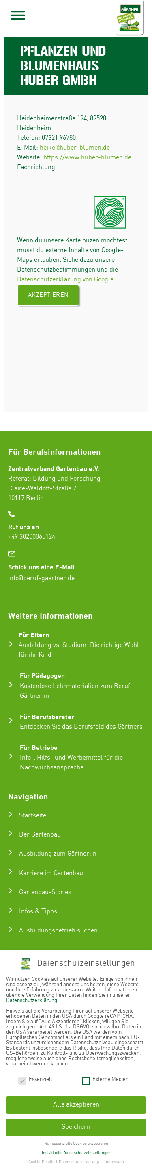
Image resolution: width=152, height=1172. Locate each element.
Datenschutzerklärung (31, 1000)
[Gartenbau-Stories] (10, 890)
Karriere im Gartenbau (51, 873)
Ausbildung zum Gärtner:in (57, 853)
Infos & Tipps (38, 911)
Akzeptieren (48, 295)
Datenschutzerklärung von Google (65, 279)
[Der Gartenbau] (10, 833)
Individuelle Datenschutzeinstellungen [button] (76, 1152)
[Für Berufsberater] (10, 720)
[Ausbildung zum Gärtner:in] (10, 852)
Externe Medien (105, 1079)
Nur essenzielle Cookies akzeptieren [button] (76, 1143)
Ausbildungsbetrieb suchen (58, 930)
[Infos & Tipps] (10, 910)
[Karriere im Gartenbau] (10, 871)
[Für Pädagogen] (10, 684)
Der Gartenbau (40, 834)
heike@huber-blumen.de (75, 147)
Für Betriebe (39, 747)
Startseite (32, 815)
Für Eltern (34, 634)
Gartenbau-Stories (45, 892)
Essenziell (35, 1079)
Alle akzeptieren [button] (76, 1104)
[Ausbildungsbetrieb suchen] (10, 929)
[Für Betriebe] (10, 756)
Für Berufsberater (47, 716)
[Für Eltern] (10, 644)
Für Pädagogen (42, 675)
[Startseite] (10, 814)
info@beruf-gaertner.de (41, 578)
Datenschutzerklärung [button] (79, 1162)
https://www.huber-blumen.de (87, 157)
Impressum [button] (113, 1162)
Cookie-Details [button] (41, 1162)
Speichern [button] (76, 1127)
